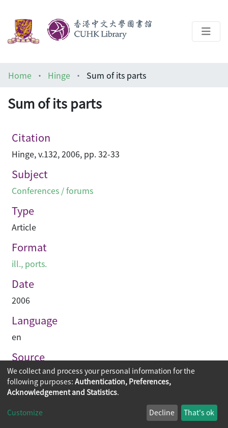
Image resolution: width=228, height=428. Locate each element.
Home (20, 75)
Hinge (59, 75)
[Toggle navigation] (206, 31)
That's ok (199, 412)
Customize (25, 412)
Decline (162, 412)
